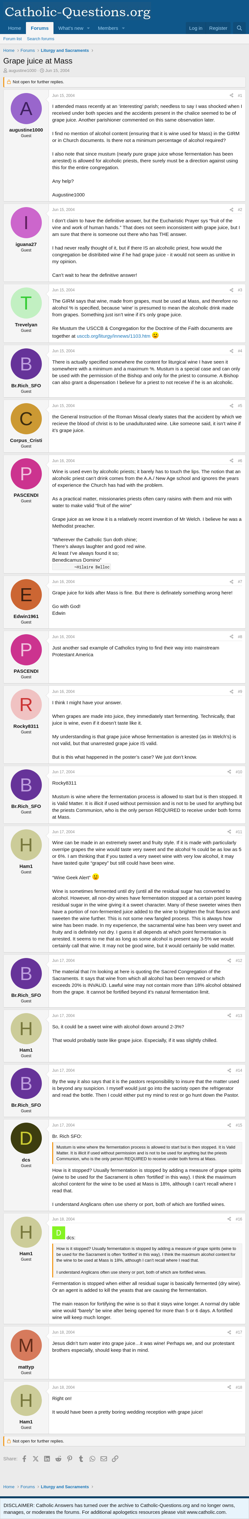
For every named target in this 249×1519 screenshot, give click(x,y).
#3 (240, 290)
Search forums (40, 38)
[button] (88, 28)
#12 (239, 960)
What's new (70, 28)
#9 (240, 691)
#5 (240, 405)
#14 (239, 1070)
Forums (40, 28)
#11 (239, 832)
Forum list (12, 38)
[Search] (239, 28)
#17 (239, 1332)
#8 (240, 637)
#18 (239, 1387)
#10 (239, 772)
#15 (239, 1125)
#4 (240, 351)
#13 (239, 1015)
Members (108, 28)
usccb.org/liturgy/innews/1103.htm (113, 336)
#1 (240, 95)
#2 (240, 209)
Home (14, 28)
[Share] (231, 95)
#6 (240, 461)
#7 (240, 581)
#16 (239, 1219)
